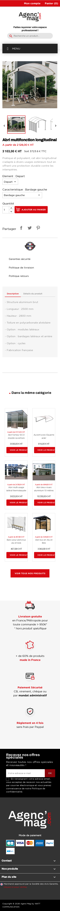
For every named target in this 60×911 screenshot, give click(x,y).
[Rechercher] (30, 36)
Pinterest (37, 228)
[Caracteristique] (22, 195)
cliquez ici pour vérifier (15, 887)
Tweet (29, 228)
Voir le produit (19, 450)
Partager (20, 228)
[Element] (10, 182)
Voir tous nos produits (30, 573)
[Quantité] (5, 209)
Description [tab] (13, 294)
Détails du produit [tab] (32, 294)
